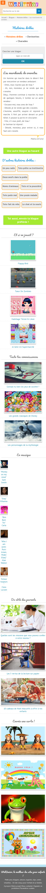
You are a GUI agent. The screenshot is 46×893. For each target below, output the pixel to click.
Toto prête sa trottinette (30, 168)
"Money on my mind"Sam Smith (4, 476)
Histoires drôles (22, 17)
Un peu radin (9, 168)
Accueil (4, 17)
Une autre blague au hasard (23, 151)
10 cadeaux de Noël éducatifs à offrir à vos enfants (22, 709)
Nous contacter (27, 886)
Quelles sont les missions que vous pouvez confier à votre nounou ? (22, 635)
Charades (23, 41)
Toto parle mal (10, 195)
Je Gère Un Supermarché (23, 345)
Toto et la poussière (31, 186)
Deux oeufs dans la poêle (15, 177)
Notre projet (16, 886)
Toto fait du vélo (11, 204)
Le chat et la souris (31, 204)
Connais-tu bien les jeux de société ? (23, 385)
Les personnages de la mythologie (23, 443)
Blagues (12, 17)
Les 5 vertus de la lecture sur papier (22, 672)
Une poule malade (28, 195)
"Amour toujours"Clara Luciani (4, 583)
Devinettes (33, 36)
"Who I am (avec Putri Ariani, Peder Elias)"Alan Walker (4, 550)
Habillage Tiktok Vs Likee (23, 317)
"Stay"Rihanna (4, 499)
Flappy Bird (23, 262)
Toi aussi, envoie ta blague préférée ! (23, 220)
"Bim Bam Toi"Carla (4, 520)
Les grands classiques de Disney (23, 414)
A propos (7, 886)
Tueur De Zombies (23, 290)
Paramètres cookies (27, 888)
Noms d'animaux (10, 186)
